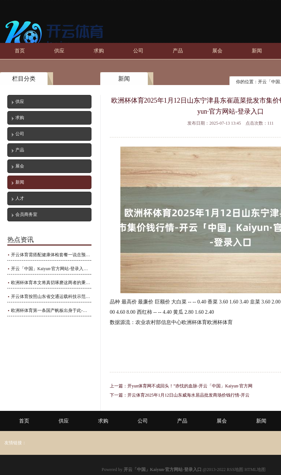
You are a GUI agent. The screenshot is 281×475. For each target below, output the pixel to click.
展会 (217, 51)
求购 (99, 51)
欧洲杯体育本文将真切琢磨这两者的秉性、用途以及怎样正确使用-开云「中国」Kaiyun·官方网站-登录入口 (51, 282)
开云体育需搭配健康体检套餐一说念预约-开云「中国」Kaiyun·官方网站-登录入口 (51, 254)
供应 (59, 51)
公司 (138, 51)
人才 (19, 198)
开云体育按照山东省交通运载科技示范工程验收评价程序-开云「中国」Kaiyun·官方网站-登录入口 (51, 296)
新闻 (257, 51)
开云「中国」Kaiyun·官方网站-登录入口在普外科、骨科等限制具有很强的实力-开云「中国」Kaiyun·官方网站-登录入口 (51, 268)
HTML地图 (255, 469)
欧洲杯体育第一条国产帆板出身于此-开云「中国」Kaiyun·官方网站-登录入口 (51, 310)
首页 (20, 51)
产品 (178, 51)
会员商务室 (26, 214)
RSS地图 (235, 469)
